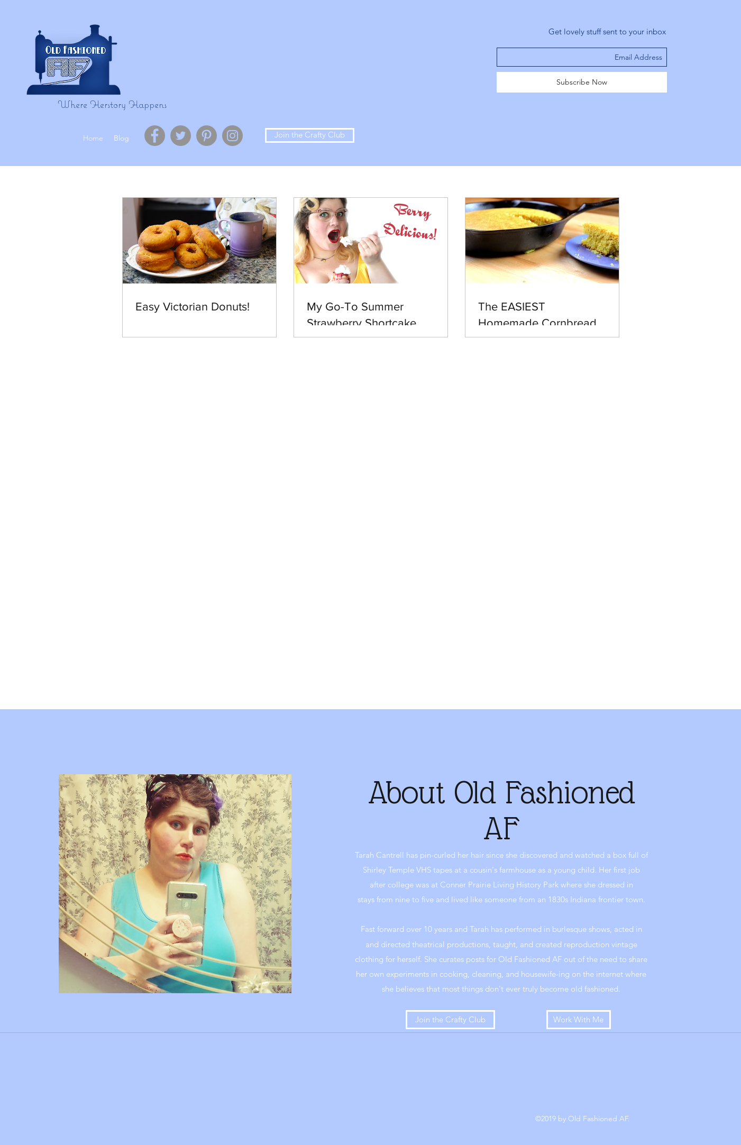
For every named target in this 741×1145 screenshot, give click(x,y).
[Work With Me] (578, 1019)
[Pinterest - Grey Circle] (206, 135)
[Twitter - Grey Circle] (180, 135)
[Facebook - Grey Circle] (154, 135)
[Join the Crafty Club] (309, 135)
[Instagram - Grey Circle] (232, 135)
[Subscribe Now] (582, 82)
